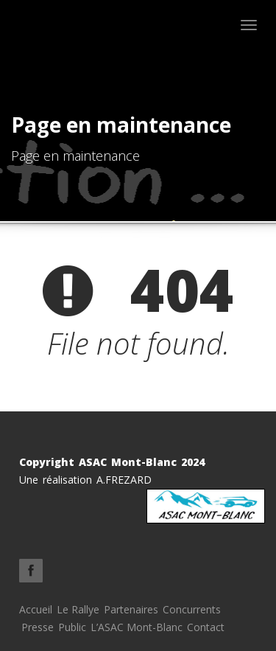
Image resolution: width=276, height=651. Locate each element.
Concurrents (192, 609)
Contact (205, 627)
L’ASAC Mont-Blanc (137, 627)
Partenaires (131, 609)
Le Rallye (78, 609)
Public (72, 627)
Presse (37, 627)
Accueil (35, 609)
